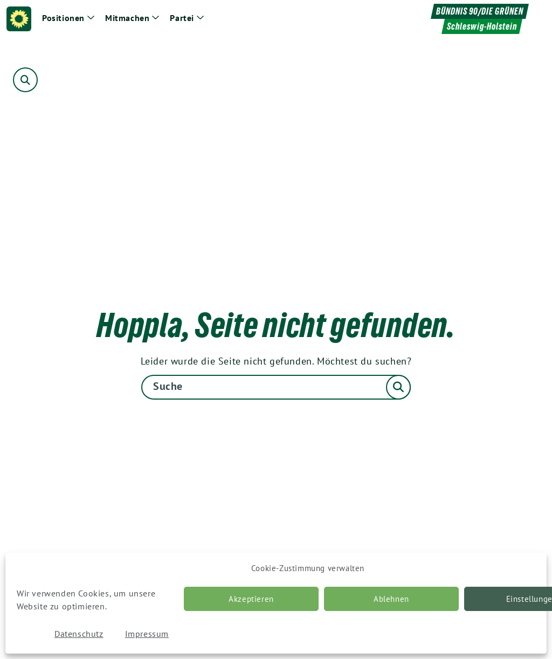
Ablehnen (391, 599)
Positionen (63, 17)
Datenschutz (79, 633)
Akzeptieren (251, 599)
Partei (182, 17)
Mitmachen (127, 17)
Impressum (147, 633)
